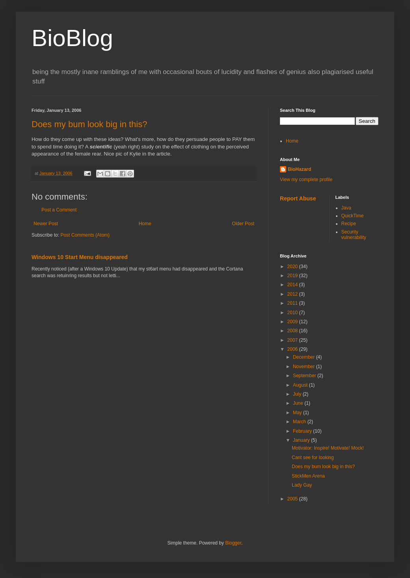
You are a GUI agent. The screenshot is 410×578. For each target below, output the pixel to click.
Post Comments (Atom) (85, 235)
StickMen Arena (308, 476)
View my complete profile (306, 179)
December (304, 357)
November (304, 366)
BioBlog (72, 38)
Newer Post (46, 223)
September (305, 375)
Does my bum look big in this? (89, 124)
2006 (293, 349)
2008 (293, 330)
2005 (293, 499)
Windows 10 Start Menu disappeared (80, 257)
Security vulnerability (353, 234)
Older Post (243, 223)
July (298, 394)
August (301, 385)
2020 (293, 266)
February (303, 431)
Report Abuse (298, 198)
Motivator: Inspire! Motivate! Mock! (328, 448)
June (298, 403)
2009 (293, 321)
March (300, 421)
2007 (293, 340)
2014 (293, 284)
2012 (293, 294)
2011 (293, 303)
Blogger (233, 543)
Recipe (348, 223)
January (302, 440)
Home (145, 223)
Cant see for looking (313, 457)
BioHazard (299, 169)
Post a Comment (58, 210)
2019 (293, 275)
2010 (293, 312)
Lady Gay (302, 485)
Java (346, 208)
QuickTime (352, 216)
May (298, 412)
